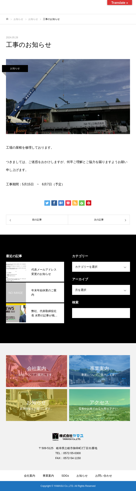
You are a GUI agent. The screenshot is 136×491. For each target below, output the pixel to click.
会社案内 (29, 475)
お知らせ (15, 68)
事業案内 (48, 475)
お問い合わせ (103, 475)
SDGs (65, 475)
